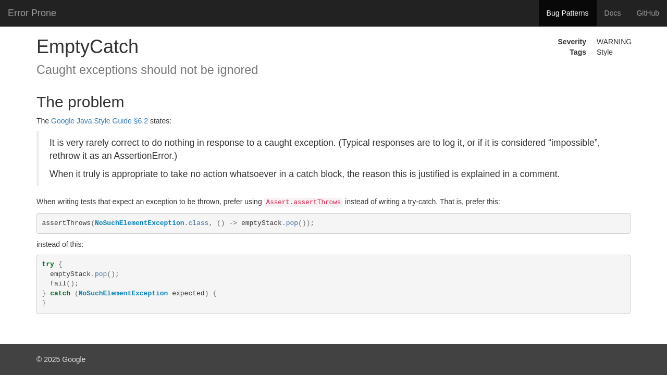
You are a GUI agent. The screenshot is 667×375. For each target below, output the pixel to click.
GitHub (647, 13)
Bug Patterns (568, 13)
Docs (612, 13)
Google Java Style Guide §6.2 (99, 121)
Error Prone (32, 13)
